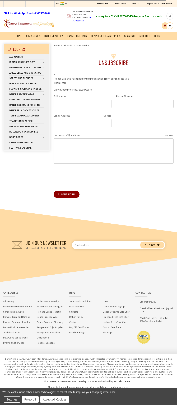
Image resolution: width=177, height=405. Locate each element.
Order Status (120, 3)
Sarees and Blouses (26, 78)
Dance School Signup (114, 306)
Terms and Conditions (80, 301)
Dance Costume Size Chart (116, 311)
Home (19, 36)
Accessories (33, 36)
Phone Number (125, 96)
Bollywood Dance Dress (23, 131)
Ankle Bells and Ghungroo (25, 72)
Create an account (165, 3)
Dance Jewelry (53, 36)
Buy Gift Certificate (79, 327)
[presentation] (80, 176)
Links (105, 301)
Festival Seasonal (20, 147)
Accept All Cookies (54, 399)
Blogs (157, 36)
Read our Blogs (77, 332)
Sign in (150, 3)
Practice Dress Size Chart (116, 316)
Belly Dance (26, 137)
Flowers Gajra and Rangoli (25, 88)
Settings (12, 399)
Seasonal (130, 36)
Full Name (60, 96)
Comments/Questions (114, 135)
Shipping (73, 311)
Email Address (82, 115)
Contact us (74, 322)
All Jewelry (26, 56)
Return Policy (76, 316)
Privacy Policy (76, 306)
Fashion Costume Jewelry (26, 99)
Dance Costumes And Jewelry (69, 381)
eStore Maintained (100, 381)
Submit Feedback (112, 327)
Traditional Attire (20, 121)
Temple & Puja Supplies (105, 36)
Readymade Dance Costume (26, 67)
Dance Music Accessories (24, 110)
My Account (102, 3)
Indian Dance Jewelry (26, 62)
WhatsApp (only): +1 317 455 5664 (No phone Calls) (154, 319)
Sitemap (107, 332)
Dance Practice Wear (26, 94)
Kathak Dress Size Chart (115, 322)
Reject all (30, 399)
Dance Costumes (77, 36)
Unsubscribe (83, 45)
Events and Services (21, 142)
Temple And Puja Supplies (26, 115)
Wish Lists (137, 3)
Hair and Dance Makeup (26, 83)
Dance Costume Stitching (24, 104)
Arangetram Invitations (24, 126)
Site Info (144, 36)
